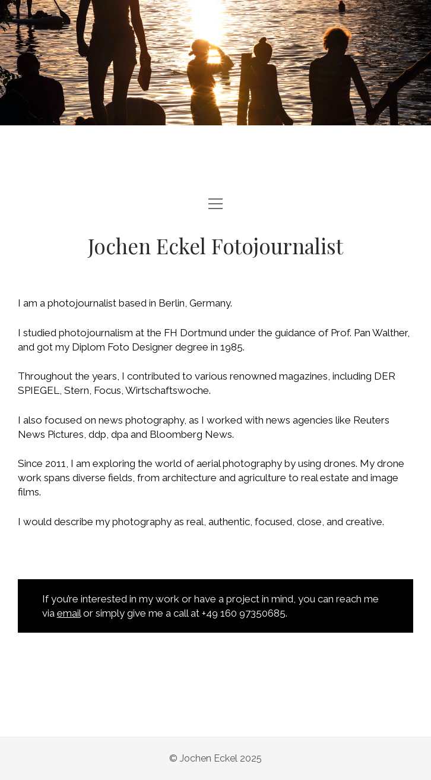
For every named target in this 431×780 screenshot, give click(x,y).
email (69, 613)
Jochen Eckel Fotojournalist (215, 246)
